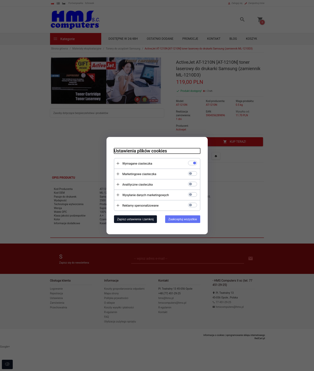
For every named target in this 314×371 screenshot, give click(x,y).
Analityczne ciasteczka (137, 184)
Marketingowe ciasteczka (139, 174)
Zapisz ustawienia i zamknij (135, 219)
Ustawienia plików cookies (140, 150)
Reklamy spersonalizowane (140, 205)
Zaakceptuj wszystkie (182, 219)
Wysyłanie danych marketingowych (145, 195)
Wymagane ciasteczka (137, 163)
